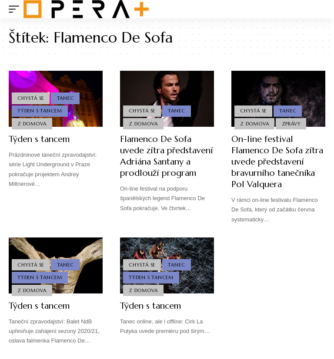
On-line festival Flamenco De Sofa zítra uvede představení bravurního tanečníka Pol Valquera (277, 162)
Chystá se (30, 98)
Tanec (65, 98)
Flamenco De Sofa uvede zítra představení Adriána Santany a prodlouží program (166, 156)
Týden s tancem (39, 139)
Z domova (31, 124)
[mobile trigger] (16, 9)
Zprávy (291, 124)
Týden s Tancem (39, 111)
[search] (318, 9)
